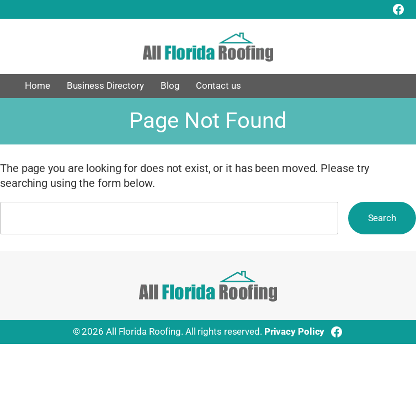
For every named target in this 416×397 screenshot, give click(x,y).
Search (382, 217)
